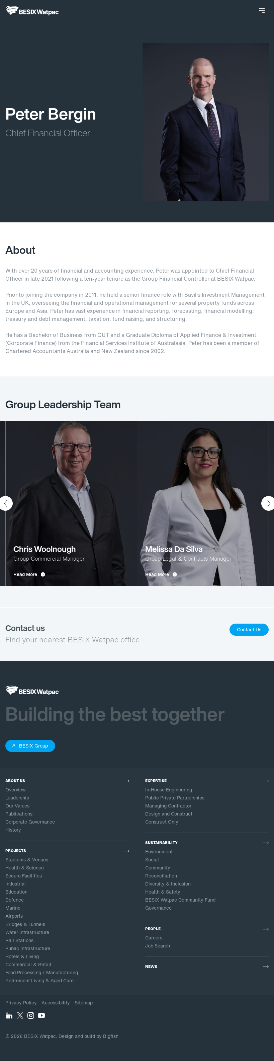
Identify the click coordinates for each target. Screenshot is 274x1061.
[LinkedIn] (9, 1017)
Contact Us (249, 629)
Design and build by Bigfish (88, 1036)
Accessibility (55, 1002)
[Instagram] (31, 1017)
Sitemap (84, 1002)
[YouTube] (41, 1017)
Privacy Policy (21, 1002)
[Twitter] (20, 1017)
